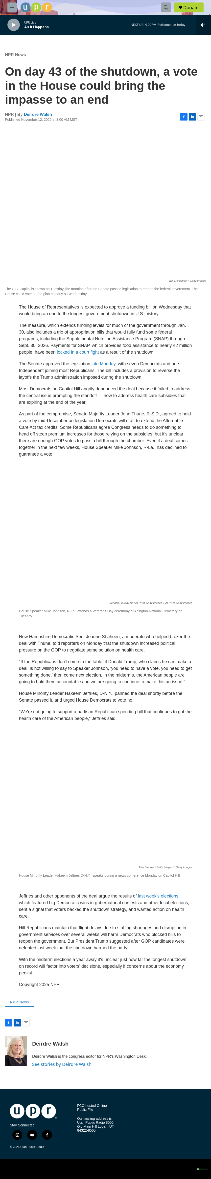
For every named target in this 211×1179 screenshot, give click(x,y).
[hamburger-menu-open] (12, 7)
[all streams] (203, 25)
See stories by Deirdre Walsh (62, 1064)
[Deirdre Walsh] (16, 1051)
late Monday (104, 363)
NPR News (15, 54)
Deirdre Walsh (38, 114)
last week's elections (158, 896)
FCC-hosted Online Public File (92, 1108)
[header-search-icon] (166, 7)
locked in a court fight (78, 352)
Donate (191, 7)
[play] (14, 25)
